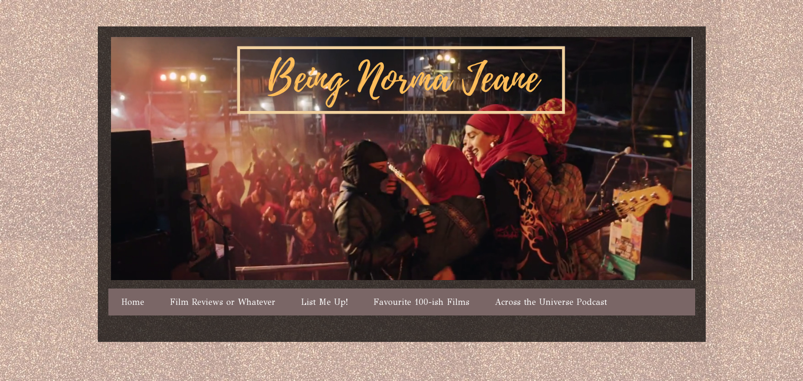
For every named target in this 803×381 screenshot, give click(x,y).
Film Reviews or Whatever (222, 302)
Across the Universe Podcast (551, 302)
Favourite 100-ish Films (421, 302)
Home (132, 302)
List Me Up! (324, 302)
